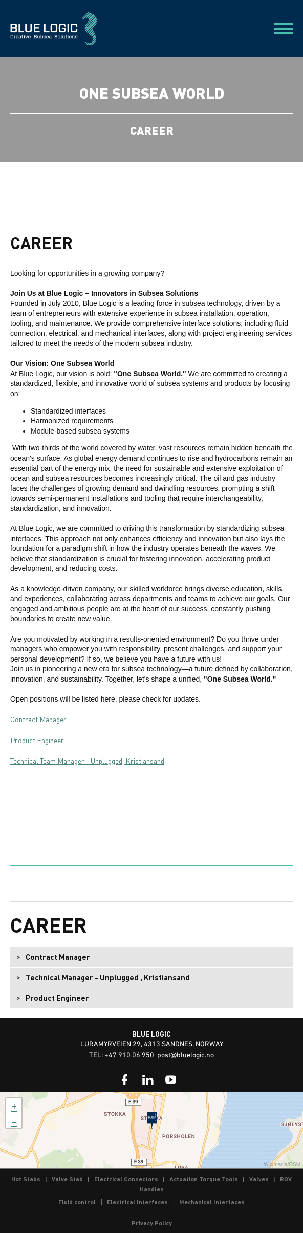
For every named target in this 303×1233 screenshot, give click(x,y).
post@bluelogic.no (185, 1055)
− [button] (14, 1121)
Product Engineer (37, 740)
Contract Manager (38, 719)
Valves (259, 1179)
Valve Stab (67, 1179)
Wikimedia (275, 1164)
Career (48, 924)
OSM (294, 1164)
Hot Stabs (25, 1179)
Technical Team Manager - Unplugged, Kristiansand (87, 760)
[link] (124, 1080)
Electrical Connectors (126, 1179)
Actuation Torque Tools (203, 1179)
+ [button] (14, 1105)
